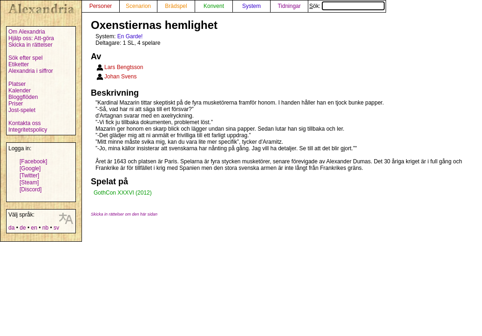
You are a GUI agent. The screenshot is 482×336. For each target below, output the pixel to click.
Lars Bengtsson (123, 67)
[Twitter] (29, 175)
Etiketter (18, 64)
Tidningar (289, 6)
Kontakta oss (24, 123)
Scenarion (138, 6)
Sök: (347, 6)
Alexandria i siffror (30, 71)
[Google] (30, 168)
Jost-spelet (21, 110)
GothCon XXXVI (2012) (123, 192)
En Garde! (130, 36)
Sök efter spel (25, 58)
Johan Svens (120, 76)
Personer (100, 6)
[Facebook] (33, 161)
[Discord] (30, 189)
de (23, 227)
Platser (17, 84)
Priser (15, 103)
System (251, 6)
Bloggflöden (23, 97)
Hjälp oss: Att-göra (31, 38)
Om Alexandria (26, 31)
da (11, 227)
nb (45, 227)
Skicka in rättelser (30, 45)
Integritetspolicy (27, 129)
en (34, 227)
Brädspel (176, 6)
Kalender (19, 90)
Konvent (214, 6)
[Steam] (29, 182)
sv (56, 227)
